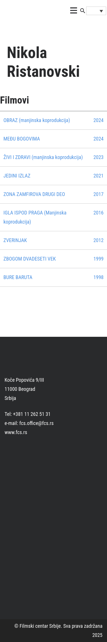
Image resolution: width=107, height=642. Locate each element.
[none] (96, 11)
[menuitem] (96, 11)
